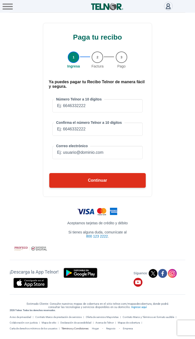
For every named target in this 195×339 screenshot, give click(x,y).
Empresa (128, 328)
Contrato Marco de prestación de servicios (58, 317)
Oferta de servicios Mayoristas (102, 317)
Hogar (95, 328)
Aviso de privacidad (20, 317)
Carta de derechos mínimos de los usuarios (33, 328)
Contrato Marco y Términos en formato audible (148, 317)
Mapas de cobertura (129, 322)
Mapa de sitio (49, 322)
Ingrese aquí (139, 307)
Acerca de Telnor (104, 322)
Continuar (97, 180)
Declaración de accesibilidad (75, 322)
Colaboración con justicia (24, 322)
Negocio (111, 328)
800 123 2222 (97, 236)
